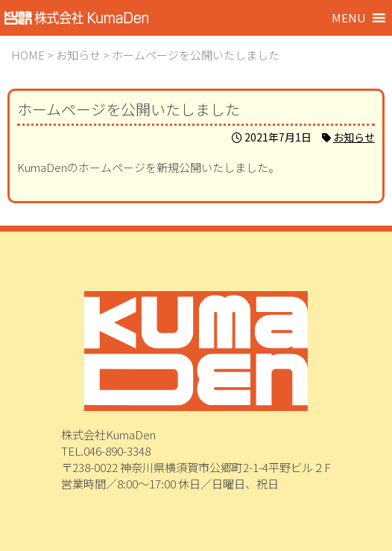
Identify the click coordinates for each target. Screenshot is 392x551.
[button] (349, 18)
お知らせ (354, 137)
